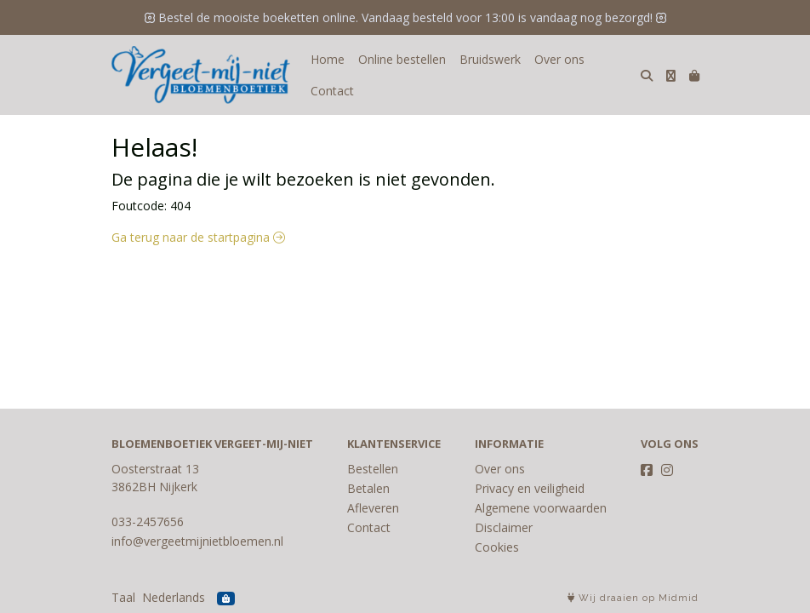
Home (328, 59)
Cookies (497, 547)
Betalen (368, 488)
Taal (123, 597)
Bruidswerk (490, 59)
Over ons (559, 59)
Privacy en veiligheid (530, 488)
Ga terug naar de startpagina (198, 237)
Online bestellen (402, 59)
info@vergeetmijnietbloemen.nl (197, 541)
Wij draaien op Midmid (633, 598)
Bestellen (372, 469)
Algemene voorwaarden (541, 508)
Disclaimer (504, 527)
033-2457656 (147, 521)
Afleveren (373, 508)
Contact (332, 91)
